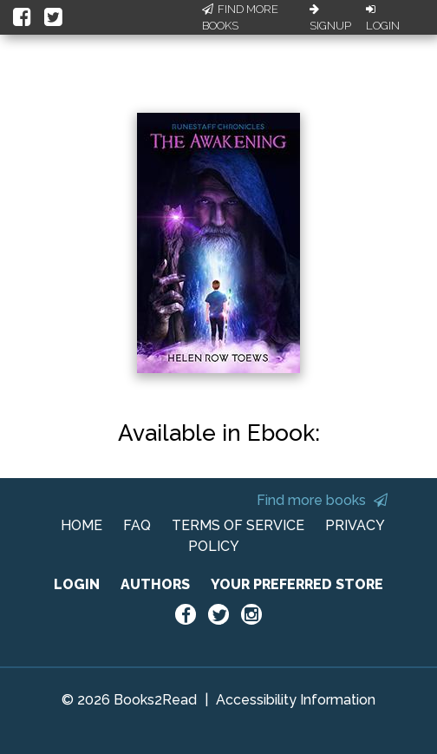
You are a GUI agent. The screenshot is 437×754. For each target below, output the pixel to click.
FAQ (137, 525)
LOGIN (77, 584)
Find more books (322, 500)
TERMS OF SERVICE (238, 525)
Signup (330, 18)
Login (383, 18)
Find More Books (240, 18)
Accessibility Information (295, 700)
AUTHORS (155, 584)
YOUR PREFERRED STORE (297, 584)
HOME (81, 525)
